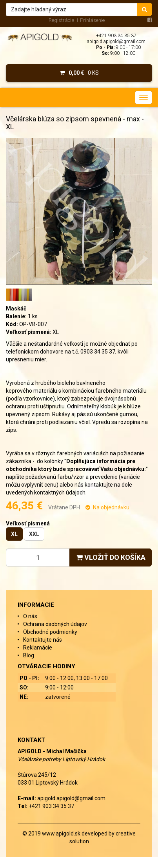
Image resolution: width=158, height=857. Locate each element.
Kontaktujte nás (42, 640)
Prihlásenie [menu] (92, 20)
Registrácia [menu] (61, 20)
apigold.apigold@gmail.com (116, 41)
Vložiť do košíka (110, 557)
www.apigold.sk (62, 833)
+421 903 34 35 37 (116, 35)
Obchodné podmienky (50, 632)
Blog (28, 655)
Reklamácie (37, 647)
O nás (30, 616)
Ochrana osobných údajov (55, 624)
